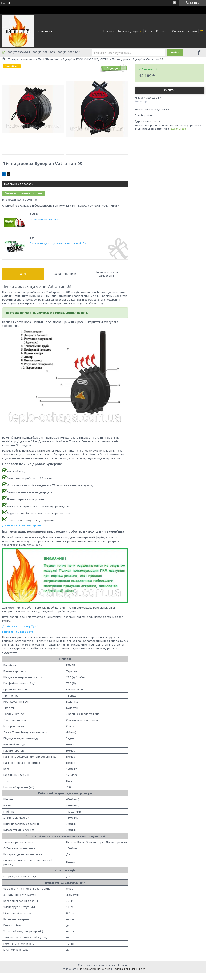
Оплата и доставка (184, 31)
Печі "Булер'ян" (49, 59)
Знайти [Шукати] (174, 52)
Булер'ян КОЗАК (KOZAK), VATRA (86, 59)
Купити (169, 90)
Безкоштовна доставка (45, 219)
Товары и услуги (128, 31)
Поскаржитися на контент (94, 969)
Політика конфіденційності (129, 969)
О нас (149, 31)
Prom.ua (123, 965)
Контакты (162, 31)
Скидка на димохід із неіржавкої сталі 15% (58, 243)
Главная (108, 31)
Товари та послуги (21, 59)
